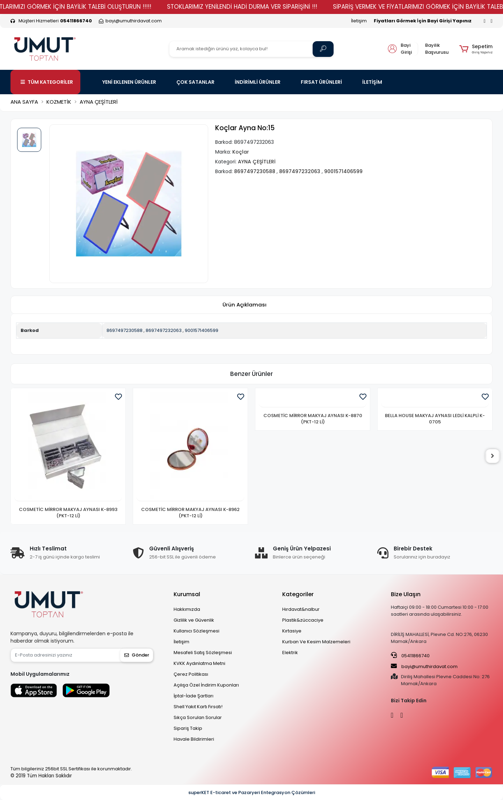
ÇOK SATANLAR (195, 82)
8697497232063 (164, 330)
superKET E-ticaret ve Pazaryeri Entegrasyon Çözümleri (251, 792)
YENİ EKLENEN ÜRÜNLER (129, 82)
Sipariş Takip (188, 728)
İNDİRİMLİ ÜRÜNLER (257, 82)
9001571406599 (201, 330)
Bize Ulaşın (406, 594)
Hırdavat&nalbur (301, 609)
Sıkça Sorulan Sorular (198, 717)
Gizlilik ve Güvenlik (194, 620)
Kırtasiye (291, 631)
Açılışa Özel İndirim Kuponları (206, 685)
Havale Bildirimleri (194, 739)
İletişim (359, 20)
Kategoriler (298, 594)
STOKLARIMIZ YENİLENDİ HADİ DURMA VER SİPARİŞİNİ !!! (259, 6)
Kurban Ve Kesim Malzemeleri (316, 641)
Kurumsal (187, 594)
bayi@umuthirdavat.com (424, 666)
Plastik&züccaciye (302, 620)
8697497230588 (125, 330)
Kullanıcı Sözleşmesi (196, 631)
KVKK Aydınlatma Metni (199, 663)
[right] (492, 456)
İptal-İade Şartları (193, 695)
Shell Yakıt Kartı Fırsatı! (198, 706)
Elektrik (290, 652)
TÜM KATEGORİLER (47, 82)
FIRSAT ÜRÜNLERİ (321, 82)
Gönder (136, 655)
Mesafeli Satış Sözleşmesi (203, 652)
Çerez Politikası (191, 674)
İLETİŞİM (372, 82)
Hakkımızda (187, 609)
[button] (476, 49)
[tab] (245, 304)
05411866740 (410, 655)
